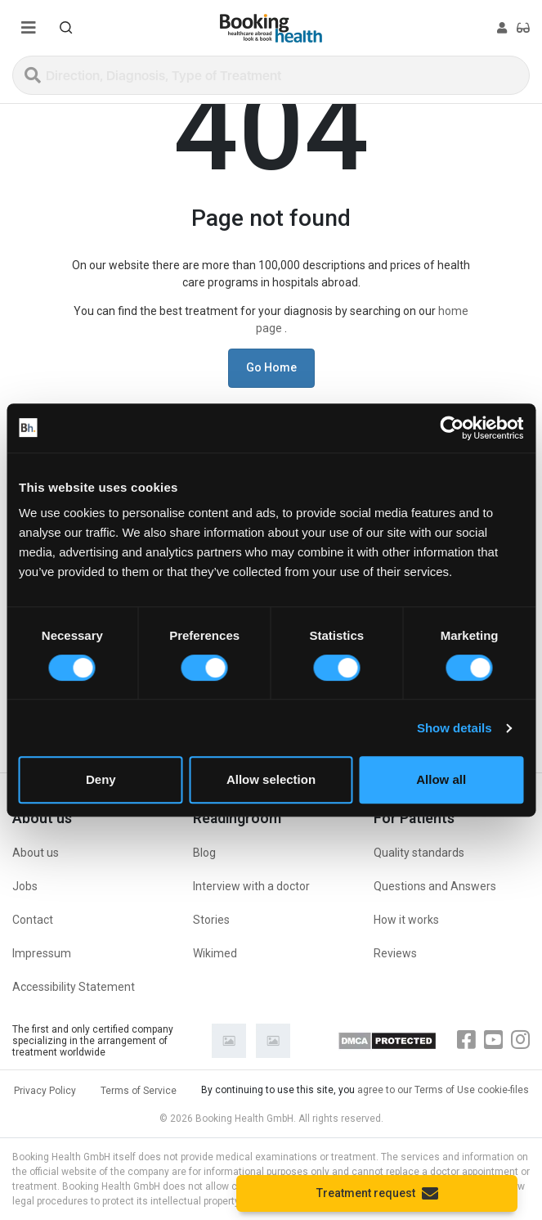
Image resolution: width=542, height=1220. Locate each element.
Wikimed (215, 953)
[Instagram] (520, 1040)
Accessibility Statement (73, 986)
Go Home (271, 367)
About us (35, 852)
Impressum (41, 953)
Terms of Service (139, 1090)
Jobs (25, 886)
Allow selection (271, 779)
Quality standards (419, 852)
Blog (204, 852)
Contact (32, 919)
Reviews (395, 953)
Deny (101, 779)
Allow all (441, 779)
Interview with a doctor (251, 886)
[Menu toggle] (28, 27)
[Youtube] (493, 1040)
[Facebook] (466, 1040)
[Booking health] (271, 28)
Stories (211, 919)
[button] (66, 27)
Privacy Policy (45, 1090)
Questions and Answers (435, 886)
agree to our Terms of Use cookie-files (443, 1090)
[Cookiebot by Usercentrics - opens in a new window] (451, 428)
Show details (454, 728)
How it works (406, 919)
